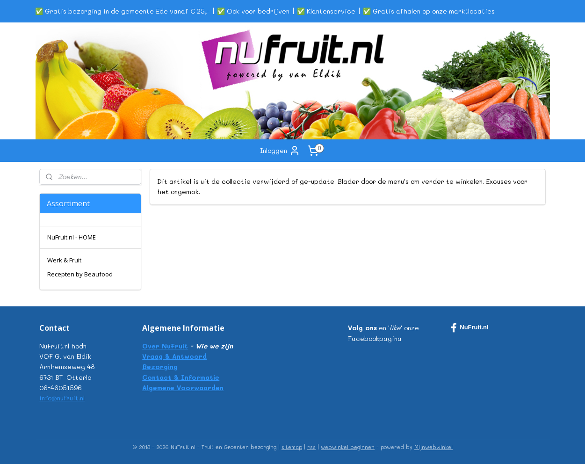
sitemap (292, 446)
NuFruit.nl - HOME (71, 237)
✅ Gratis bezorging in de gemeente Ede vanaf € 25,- (122, 11)
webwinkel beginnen (348, 446)
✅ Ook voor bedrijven (253, 11)
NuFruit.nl (469, 328)
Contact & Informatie (180, 377)
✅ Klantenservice (326, 11)
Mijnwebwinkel (433, 446)
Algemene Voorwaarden (183, 387)
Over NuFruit (165, 345)
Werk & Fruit (64, 260)
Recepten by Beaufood (80, 274)
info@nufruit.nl (62, 397)
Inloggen (280, 150)
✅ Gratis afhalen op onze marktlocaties (429, 11)
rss (311, 446)
